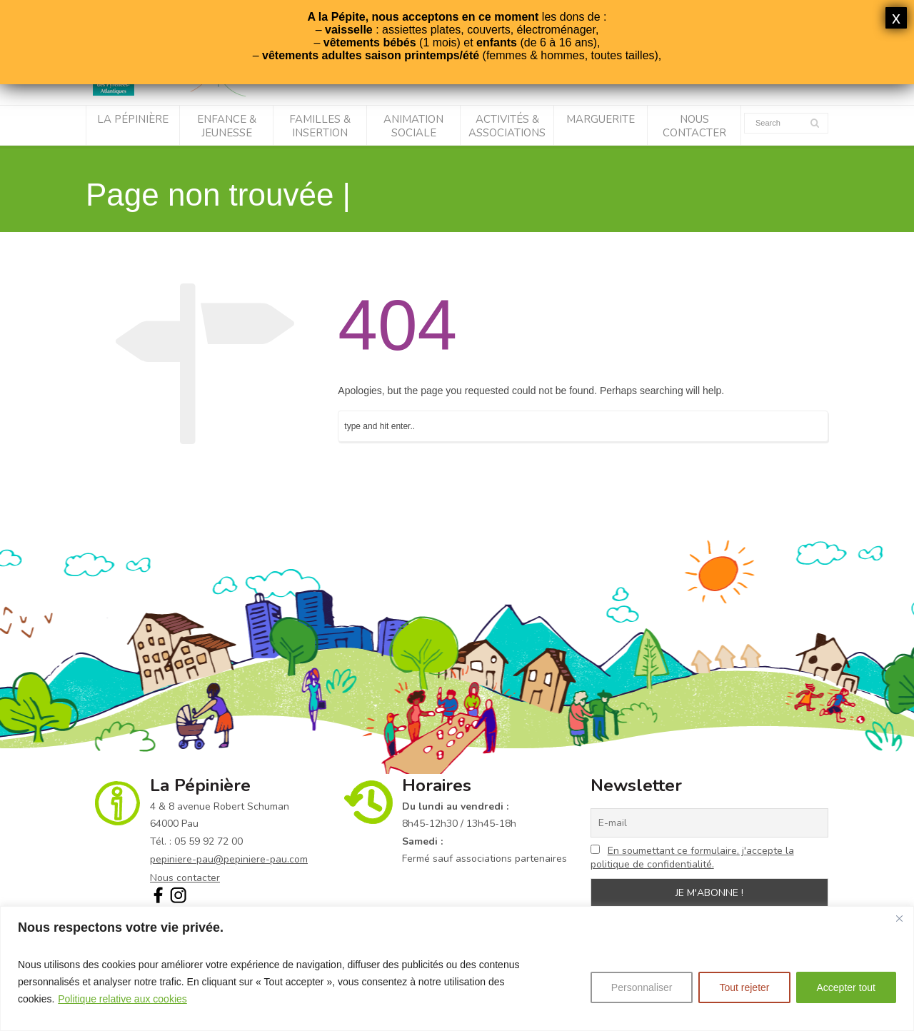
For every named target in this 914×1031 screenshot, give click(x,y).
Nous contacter (694, 126)
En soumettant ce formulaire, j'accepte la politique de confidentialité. (692, 857)
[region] (457, 968)
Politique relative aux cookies (122, 999)
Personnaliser (642, 987)
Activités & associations (507, 126)
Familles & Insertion (320, 126)
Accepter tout (846, 987)
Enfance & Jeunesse (226, 126)
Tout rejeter (744, 987)
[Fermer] (899, 918)
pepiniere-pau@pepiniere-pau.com (229, 859)
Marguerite (600, 119)
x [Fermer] (896, 17)
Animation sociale (413, 126)
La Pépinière (133, 119)
